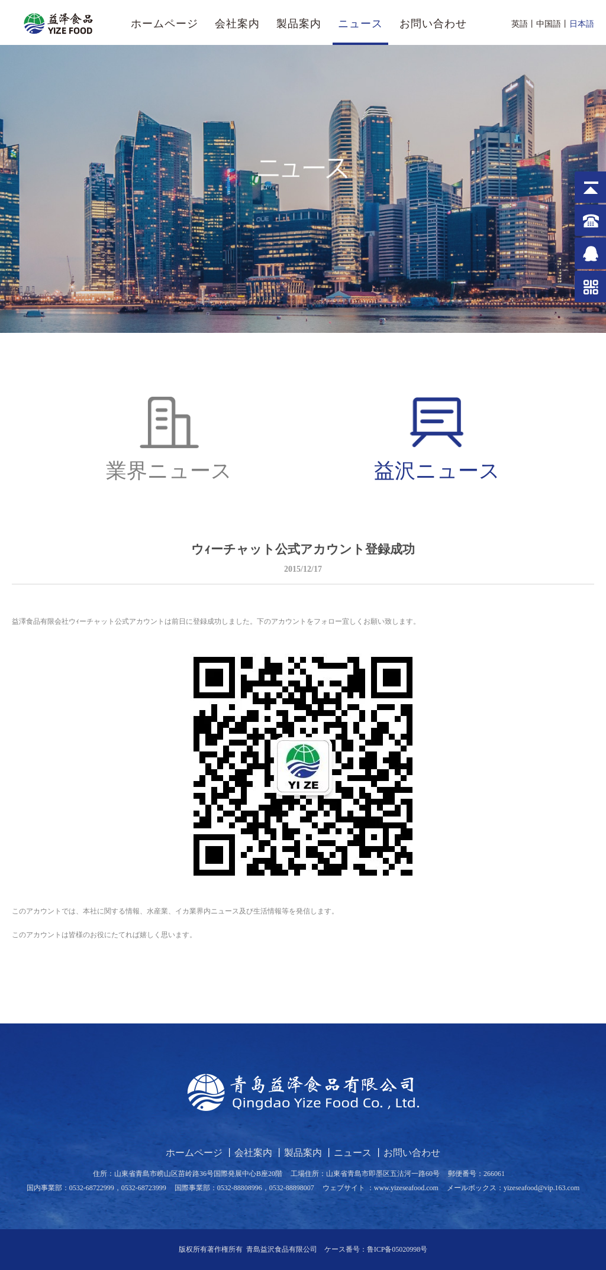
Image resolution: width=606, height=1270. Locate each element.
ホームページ (164, 24)
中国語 (548, 24)
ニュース (360, 24)
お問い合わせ (433, 24)
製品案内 (298, 24)
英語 (519, 24)
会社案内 (237, 24)
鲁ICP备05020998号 (397, 1249)
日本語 (581, 24)
